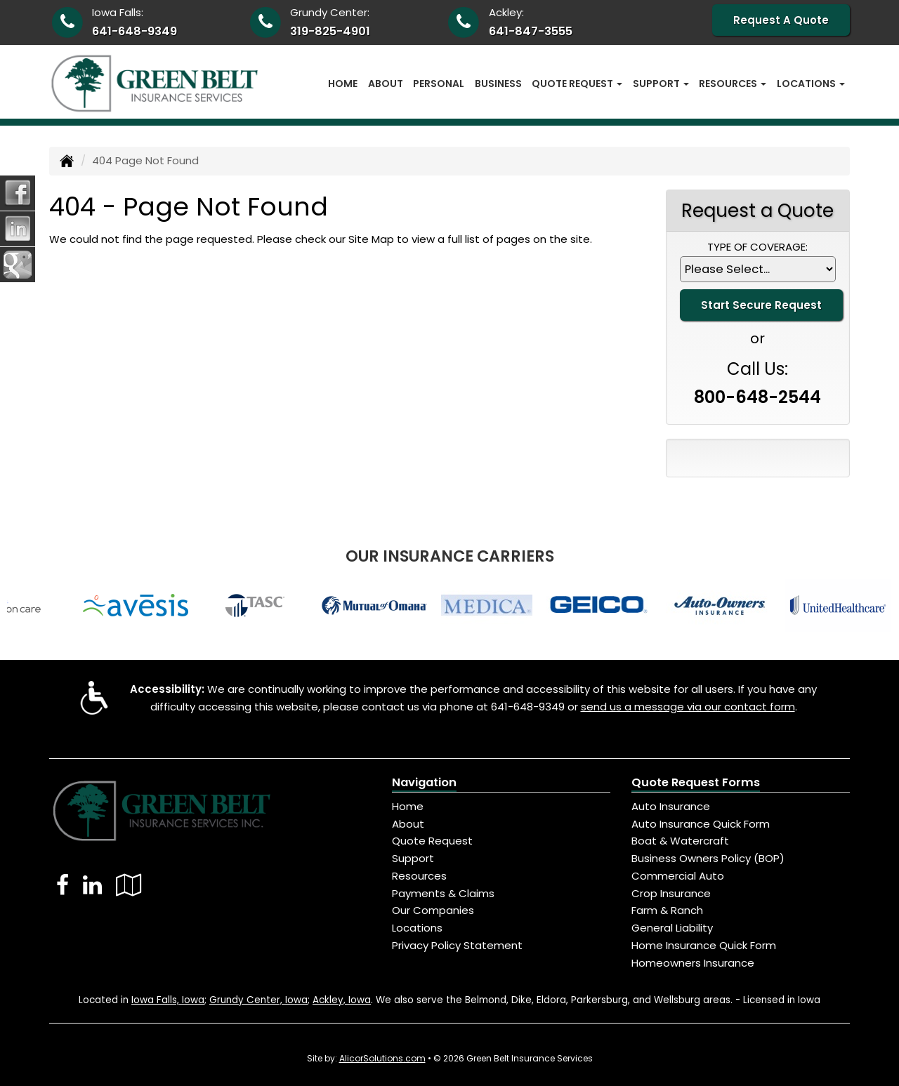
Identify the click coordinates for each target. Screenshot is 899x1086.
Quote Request (432, 840)
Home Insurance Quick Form (703, 945)
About (385, 84)
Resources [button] (732, 84)
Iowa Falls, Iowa (167, 1000)
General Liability (672, 927)
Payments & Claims (443, 893)
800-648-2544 (757, 397)
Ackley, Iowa (342, 1000)
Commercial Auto (677, 875)
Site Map (371, 239)
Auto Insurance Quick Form (700, 823)
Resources (419, 875)
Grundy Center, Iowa (258, 1000)
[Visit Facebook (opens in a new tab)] (62, 885)
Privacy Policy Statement (457, 945)
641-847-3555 (530, 31)
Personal (438, 84)
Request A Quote (781, 20)
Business (498, 84)
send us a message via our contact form (688, 706)
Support (413, 858)
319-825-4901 (330, 31)
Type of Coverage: (757, 246)
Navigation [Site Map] (424, 782)
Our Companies (433, 910)
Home (342, 84)
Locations (417, 927)
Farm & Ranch (667, 910)
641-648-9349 (134, 31)
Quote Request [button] (577, 84)
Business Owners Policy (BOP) (708, 858)
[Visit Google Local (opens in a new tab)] (129, 885)
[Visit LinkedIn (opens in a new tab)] (92, 885)
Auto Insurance (670, 806)
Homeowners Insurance (692, 962)
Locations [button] (811, 84)
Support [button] (661, 84)
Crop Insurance (671, 893)
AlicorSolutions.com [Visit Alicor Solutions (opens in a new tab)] (382, 1058)
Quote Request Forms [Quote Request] (695, 782)
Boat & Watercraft (680, 840)
